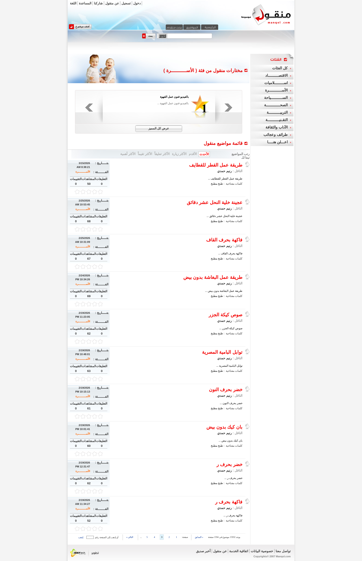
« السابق (199, 537)
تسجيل (126, 3)
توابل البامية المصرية (222, 352)
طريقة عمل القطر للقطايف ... (225, 178)
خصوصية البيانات (262, 551)
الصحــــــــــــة (276, 105)
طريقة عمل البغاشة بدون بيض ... (223, 291)
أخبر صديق (203, 551)
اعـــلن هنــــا (277, 142)
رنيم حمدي (224, 171)
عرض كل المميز (158, 128)
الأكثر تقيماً (145, 154)
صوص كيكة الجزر (225, 314)
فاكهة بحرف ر (228, 501)
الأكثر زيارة (179, 154)
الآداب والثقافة (276, 127)
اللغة (73, 3)
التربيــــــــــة (277, 112)
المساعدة (85, 3)
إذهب (80, 537)
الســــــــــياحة (276, 98)
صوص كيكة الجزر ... (230, 328)
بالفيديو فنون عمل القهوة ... (173, 103)
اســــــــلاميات (276, 83)
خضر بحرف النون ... (231, 403)
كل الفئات (279, 68)
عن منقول (112, 3)
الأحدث (204, 154)
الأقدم (193, 154)
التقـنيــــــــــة (276, 120)
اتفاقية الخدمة (238, 551)
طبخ (220, 183)
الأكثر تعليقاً (162, 154)
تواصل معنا (283, 551)
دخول (137, 3)
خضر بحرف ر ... (233, 478)
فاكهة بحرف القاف (224, 239)
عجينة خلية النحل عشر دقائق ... (224, 216)
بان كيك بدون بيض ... (230, 440)
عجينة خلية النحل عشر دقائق (214, 202)
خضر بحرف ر (229, 464)
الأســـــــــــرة (82, 171)
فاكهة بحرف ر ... (232, 515)
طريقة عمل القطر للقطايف (215, 165)
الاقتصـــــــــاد (276, 75)
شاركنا (98, 3)
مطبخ (214, 183)
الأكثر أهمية (128, 154)
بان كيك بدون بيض (224, 427)
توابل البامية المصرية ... (229, 365)
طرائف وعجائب (275, 135)
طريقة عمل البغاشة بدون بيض (212, 277)
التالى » (129, 537)
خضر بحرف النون (225, 389)
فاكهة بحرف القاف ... (230, 253)
